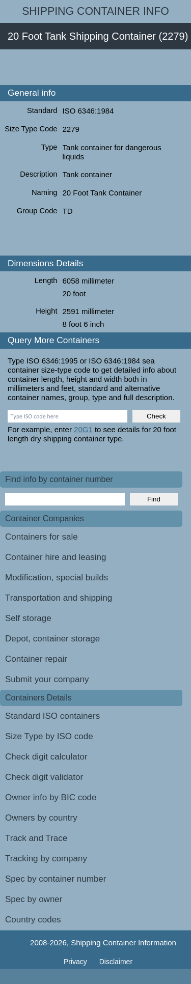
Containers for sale (41, 537)
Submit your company (47, 679)
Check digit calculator (46, 757)
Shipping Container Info (95, 11)
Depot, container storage (52, 638)
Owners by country (41, 818)
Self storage (28, 618)
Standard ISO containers (52, 716)
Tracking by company (46, 858)
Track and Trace (36, 838)
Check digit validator (44, 777)
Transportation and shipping (58, 598)
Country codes (33, 919)
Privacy (76, 962)
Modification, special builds (56, 577)
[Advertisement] (95, 67)
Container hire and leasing (55, 557)
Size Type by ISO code (49, 736)
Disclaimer (115, 962)
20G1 (83, 429)
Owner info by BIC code (51, 797)
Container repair (36, 659)
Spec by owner (33, 899)
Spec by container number (55, 879)
